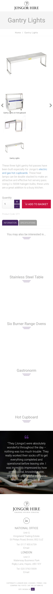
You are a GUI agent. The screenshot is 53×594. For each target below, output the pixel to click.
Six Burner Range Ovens (26, 324)
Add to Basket (36, 204)
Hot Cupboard (26, 417)
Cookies (32, 583)
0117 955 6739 (28, 544)
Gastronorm (26, 370)
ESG (45, 583)
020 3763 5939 (28, 568)
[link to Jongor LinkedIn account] (26, 521)
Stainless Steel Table (26, 277)
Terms (39, 583)
